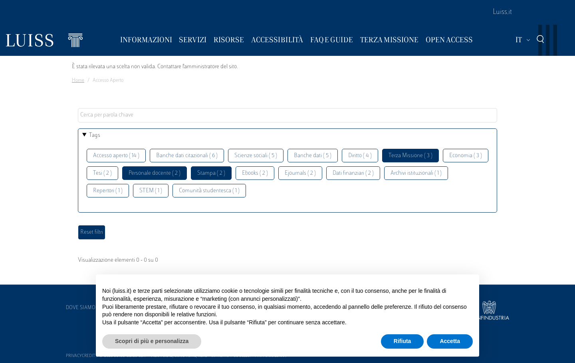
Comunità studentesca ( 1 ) (209, 191)
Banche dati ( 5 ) (312, 156)
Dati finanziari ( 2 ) (353, 173)
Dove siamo (80, 308)
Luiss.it (502, 12)
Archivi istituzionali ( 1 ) (416, 173)
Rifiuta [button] (402, 341)
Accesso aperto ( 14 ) (116, 156)
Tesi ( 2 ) (102, 173)
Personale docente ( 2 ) (154, 173)
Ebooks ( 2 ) (255, 173)
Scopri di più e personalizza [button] (151, 341)
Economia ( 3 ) (465, 156)
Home (78, 80)
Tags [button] (94, 135)
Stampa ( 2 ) (211, 173)
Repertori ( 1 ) (108, 191)
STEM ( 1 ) (150, 191)
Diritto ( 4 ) (360, 156)
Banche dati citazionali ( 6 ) (187, 156)
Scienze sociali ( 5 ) (255, 156)
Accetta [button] (450, 341)
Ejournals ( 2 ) (300, 173)
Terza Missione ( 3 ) (410, 156)
